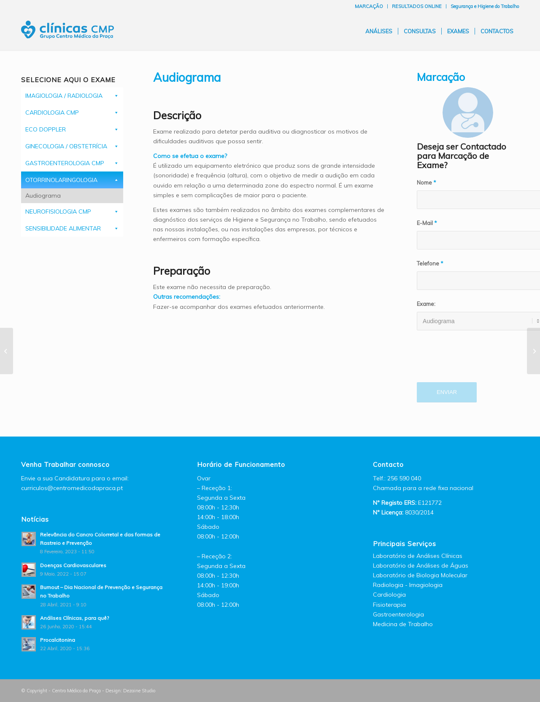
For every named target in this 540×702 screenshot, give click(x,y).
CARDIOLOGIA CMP (52, 112)
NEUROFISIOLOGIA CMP (58, 211)
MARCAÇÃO (369, 6)
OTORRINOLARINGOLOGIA (61, 180)
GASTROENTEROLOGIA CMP (64, 163)
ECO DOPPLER (45, 129)
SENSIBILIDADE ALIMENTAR (63, 228)
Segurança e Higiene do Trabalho (485, 6)
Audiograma (43, 195)
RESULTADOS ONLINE (417, 6)
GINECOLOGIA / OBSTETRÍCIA (66, 146)
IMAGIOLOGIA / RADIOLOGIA (64, 95)
